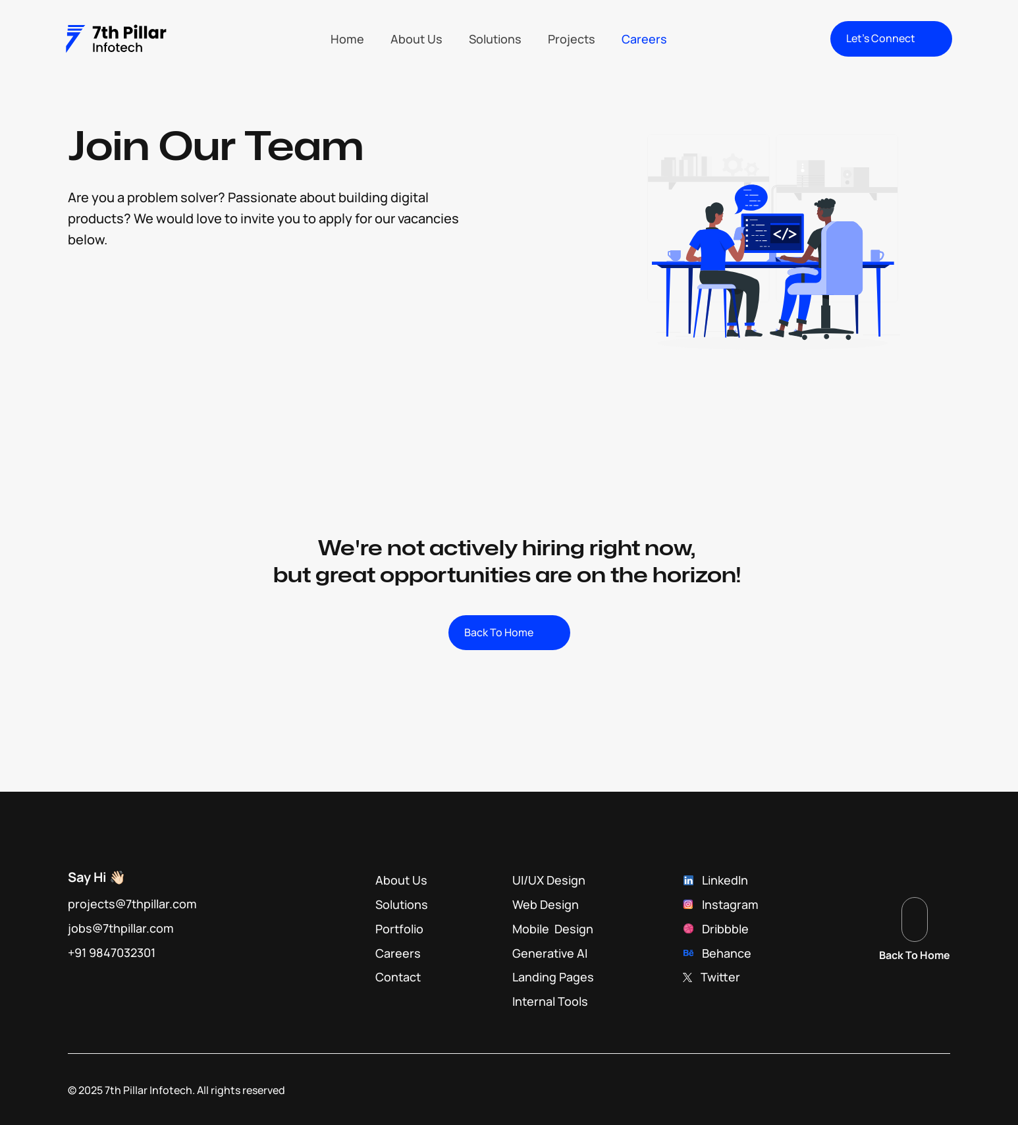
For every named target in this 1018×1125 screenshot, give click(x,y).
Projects (571, 39)
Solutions (495, 39)
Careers (644, 39)
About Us (416, 39)
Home (347, 39)
